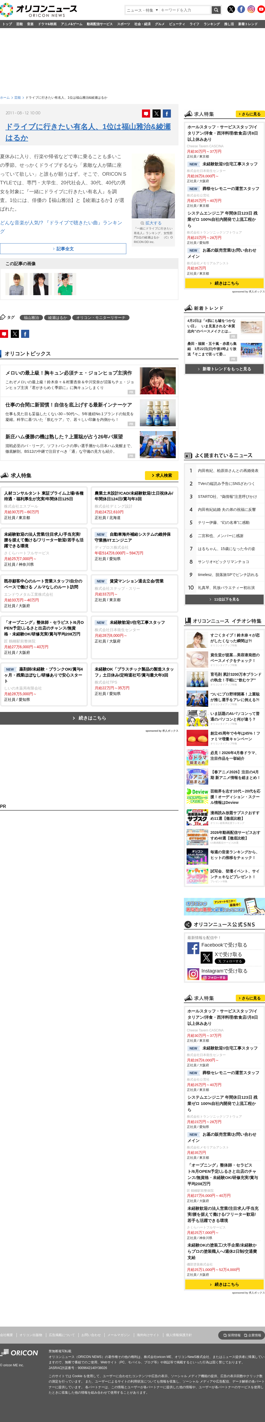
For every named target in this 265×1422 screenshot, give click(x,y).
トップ (7, 24)
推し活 (229, 24)
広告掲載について (62, 1335)
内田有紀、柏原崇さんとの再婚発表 (228, 470)
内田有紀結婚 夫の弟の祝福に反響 (227, 509)
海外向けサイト (148, 1335)
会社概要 (6, 1335)
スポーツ (123, 24)
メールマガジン (118, 1335)
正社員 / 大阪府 (44, 593)
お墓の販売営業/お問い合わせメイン (221, 253)
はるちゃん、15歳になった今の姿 (226, 549)
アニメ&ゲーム (72, 24)
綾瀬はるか (57, 317)
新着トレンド (248, 24)
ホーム (5, 97)
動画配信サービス (100, 24)
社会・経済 (142, 24)
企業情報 (254, 1335)
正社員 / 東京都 (44, 505)
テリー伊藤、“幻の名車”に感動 (224, 522)
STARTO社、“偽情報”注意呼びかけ (227, 496)
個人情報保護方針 (179, 1335)
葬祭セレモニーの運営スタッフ (223, 189)
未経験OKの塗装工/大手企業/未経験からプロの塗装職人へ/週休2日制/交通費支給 (222, 1251)
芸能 (19, 24)
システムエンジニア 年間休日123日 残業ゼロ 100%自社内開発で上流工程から (222, 219)
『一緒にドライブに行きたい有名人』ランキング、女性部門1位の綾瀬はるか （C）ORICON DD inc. (153, 232)
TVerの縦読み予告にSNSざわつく (226, 483)
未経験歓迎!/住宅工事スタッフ (222, 164)
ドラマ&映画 (47, 24)
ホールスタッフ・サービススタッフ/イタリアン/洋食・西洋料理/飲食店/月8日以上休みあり (222, 133)
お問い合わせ (91, 1335)
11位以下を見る (224, 599)
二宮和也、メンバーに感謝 (220, 536)
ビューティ (177, 24)
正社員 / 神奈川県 (44, 549)
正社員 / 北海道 (134, 505)
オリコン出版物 (30, 1335)
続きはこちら (92, 718)
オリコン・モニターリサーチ (100, 317)
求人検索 (164, 475)
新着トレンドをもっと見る (224, 369)
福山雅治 (31, 317)
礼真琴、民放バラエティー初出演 (226, 587)
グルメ (160, 24)
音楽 (30, 24)
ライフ (194, 24)
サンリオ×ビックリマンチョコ (223, 562)
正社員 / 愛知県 (134, 546)
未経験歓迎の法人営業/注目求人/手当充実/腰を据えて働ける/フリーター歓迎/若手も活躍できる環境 (223, 1214)
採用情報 (234, 1335)
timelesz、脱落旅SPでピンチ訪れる (228, 574)
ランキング (212, 24)
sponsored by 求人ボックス (161, 730)
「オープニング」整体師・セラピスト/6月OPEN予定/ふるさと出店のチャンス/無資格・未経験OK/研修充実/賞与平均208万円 (222, 1174)
